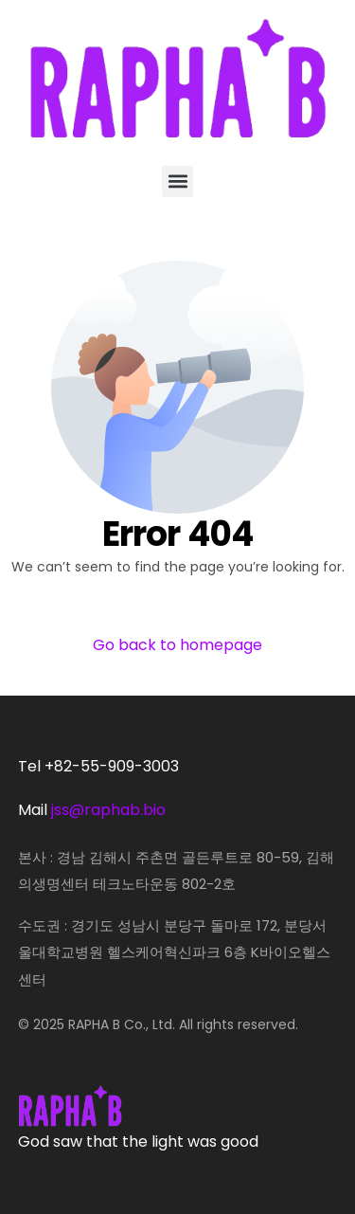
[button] (177, 181)
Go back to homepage (177, 645)
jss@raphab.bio (108, 810)
